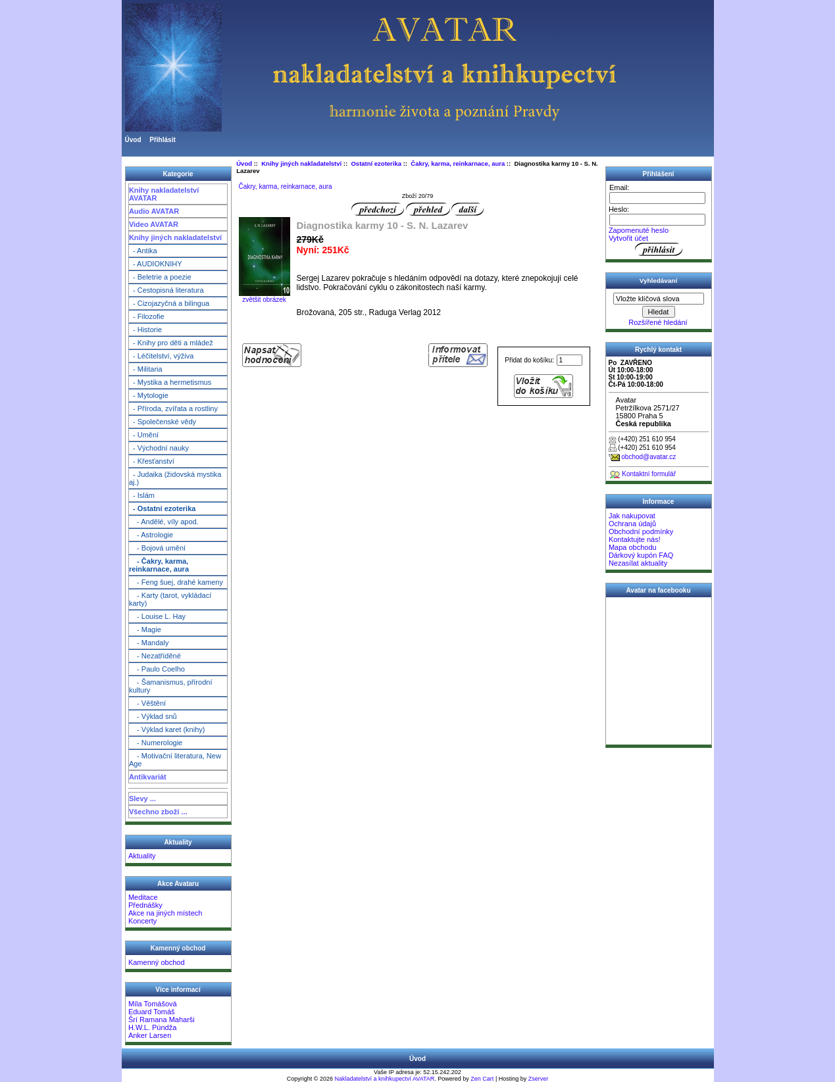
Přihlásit (162, 139)
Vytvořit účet (628, 238)
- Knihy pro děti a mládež (171, 343)
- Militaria (146, 369)
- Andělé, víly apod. (164, 522)
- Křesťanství (151, 461)
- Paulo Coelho (157, 669)
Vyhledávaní (658, 280)
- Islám (142, 495)
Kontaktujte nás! (635, 539)
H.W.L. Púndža (152, 1027)
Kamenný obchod (156, 962)
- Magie (145, 629)
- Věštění (147, 703)
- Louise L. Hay (157, 616)
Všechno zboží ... (158, 812)
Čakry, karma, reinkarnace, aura (458, 163)
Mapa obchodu (633, 547)
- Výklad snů (153, 716)
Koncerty (142, 921)
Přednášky (145, 905)
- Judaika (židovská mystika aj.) (175, 478)
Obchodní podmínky (641, 531)
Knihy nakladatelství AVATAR (164, 194)
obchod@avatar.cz (648, 456)
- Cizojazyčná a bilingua (169, 303)
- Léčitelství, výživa (161, 356)
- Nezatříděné (155, 656)
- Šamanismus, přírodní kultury (171, 686)
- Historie (145, 329)
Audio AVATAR (154, 211)
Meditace (143, 897)
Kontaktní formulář (649, 474)
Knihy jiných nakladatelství (175, 237)
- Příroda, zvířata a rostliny (173, 408)
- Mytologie (148, 395)
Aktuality (142, 856)
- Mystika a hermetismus (170, 382)
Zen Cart (481, 1078)
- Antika (143, 251)
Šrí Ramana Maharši (161, 1019)
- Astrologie (151, 535)
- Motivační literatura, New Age (175, 760)
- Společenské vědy (162, 422)
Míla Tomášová (152, 1004)
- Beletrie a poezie (160, 277)
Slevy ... (142, 798)
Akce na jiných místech (165, 913)
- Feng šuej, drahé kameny (176, 582)
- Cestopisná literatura (166, 290)
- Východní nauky (159, 448)
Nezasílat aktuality (638, 563)
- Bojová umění (157, 548)
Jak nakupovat (632, 516)
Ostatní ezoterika (376, 163)
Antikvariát (147, 777)
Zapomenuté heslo (639, 230)
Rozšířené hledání (657, 322)
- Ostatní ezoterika (162, 508)
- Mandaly (149, 643)
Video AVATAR (153, 224)
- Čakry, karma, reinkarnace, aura (159, 565)
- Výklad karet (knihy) (167, 729)
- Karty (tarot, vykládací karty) (170, 599)
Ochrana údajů (632, 524)
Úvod (133, 139)
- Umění (144, 435)
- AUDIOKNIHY (155, 264)
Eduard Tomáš (151, 1012)
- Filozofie (146, 316)
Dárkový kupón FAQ (641, 555)
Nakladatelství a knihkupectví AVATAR (384, 1078)
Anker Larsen (149, 1035)
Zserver (538, 1078)
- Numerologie (155, 743)
